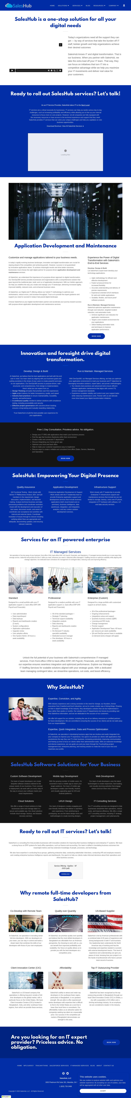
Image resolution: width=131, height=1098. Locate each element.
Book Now (96, 336)
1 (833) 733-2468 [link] (65, 1086)
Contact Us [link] (109, 1065)
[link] (18, 5)
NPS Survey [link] (29, 1065)
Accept (108, 1090)
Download (66, 874)
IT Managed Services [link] (79, 1065)
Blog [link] (88, 5)
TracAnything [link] (41, 1065)
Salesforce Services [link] (59, 1065)
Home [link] (52, 5)
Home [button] (19, 1065)
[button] (63, 5)
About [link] (99, 1065)
